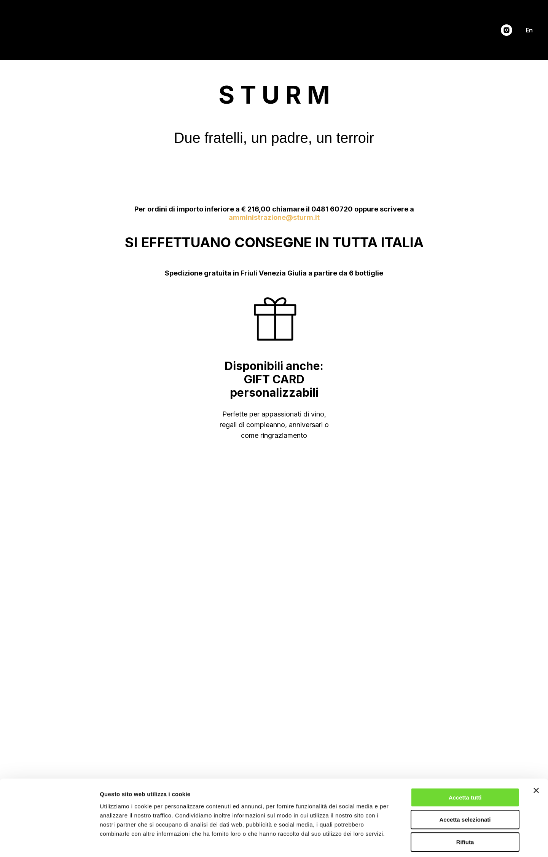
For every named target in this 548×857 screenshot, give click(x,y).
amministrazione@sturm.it (274, 217)
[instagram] (506, 30)
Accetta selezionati (465, 786)
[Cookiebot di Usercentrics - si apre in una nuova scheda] (49, 842)
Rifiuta (465, 808)
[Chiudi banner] (536, 756)
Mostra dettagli (400, 842)
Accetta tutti (465, 764)
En (529, 30)
